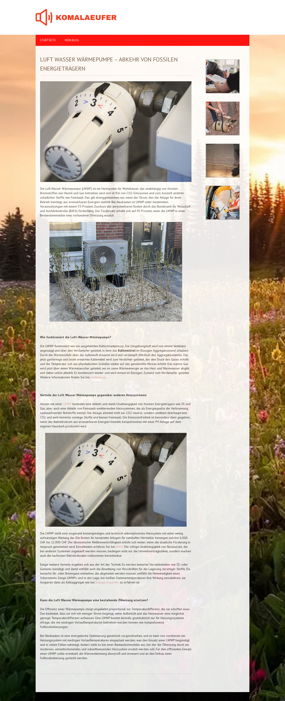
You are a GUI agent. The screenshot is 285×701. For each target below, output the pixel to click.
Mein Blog (72, 40)
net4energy (98, 377)
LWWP (67, 404)
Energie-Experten (107, 582)
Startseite (48, 40)
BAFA (119, 547)
